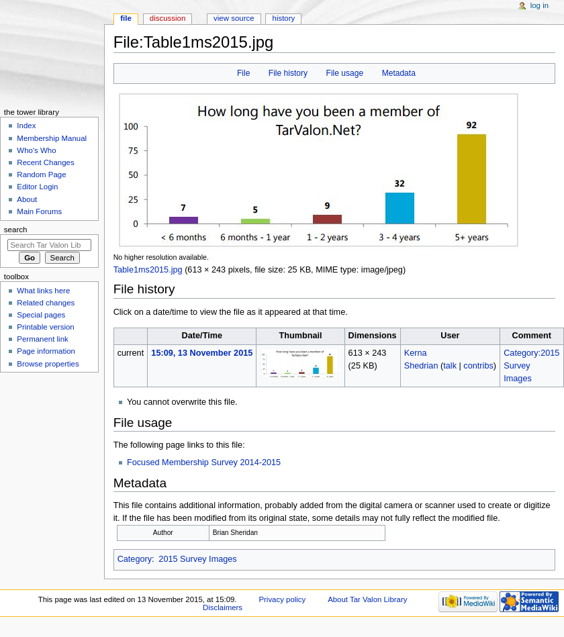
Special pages (41, 315)
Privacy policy (282, 599)
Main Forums (39, 211)
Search (16, 230)
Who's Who (36, 150)
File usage (345, 73)
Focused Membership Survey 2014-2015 (204, 462)
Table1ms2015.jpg (148, 270)
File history (288, 73)
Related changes (46, 303)
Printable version (45, 327)
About (27, 199)
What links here (43, 291)
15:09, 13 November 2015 (201, 353)
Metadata (399, 73)
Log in (539, 5)
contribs (478, 366)
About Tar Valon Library (367, 599)
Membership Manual (52, 138)
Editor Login (37, 187)
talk (450, 366)
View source (234, 18)
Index (26, 125)
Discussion (167, 18)
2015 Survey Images (197, 559)
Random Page (41, 174)
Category (134, 559)
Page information (46, 351)
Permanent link (42, 339)
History (284, 18)
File (243, 73)
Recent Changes (45, 162)
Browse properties (48, 364)
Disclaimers (222, 607)
